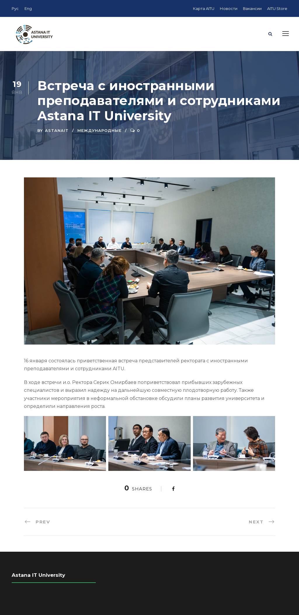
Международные (99, 130)
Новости (228, 8)
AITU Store (277, 8)
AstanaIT (57, 130)
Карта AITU (203, 8)
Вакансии (252, 8)
